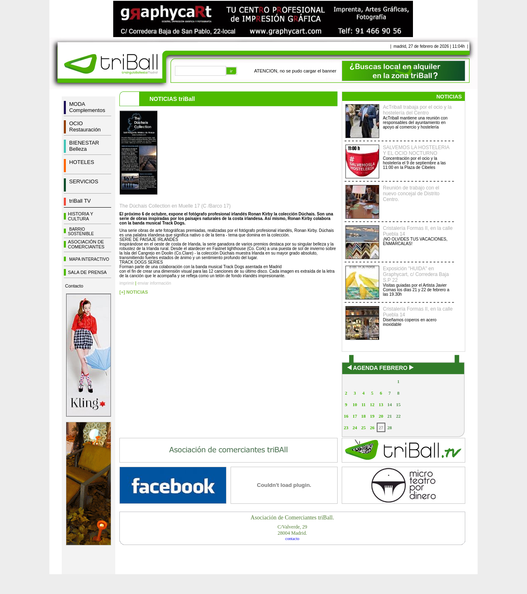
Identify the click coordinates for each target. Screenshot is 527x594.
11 (363, 404)
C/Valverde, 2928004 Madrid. (292, 530)
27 (381, 427)
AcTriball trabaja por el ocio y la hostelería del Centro (417, 110)
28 (389, 427)
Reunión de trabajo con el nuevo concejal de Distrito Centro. (411, 193)
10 (354, 404)
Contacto (74, 285)
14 (389, 404)
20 (381, 416)
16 (346, 416)
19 (372, 416)
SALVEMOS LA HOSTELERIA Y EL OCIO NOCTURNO (416, 150)
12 (372, 404)
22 (398, 416)
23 (346, 427)
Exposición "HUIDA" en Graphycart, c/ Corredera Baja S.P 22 (416, 274)
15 (398, 404)
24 (354, 427)
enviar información (154, 283)
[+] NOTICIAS (133, 292)
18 (363, 416)
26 (372, 427)
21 (389, 416)
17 (354, 416)
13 (381, 404)
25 (363, 427)
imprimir (126, 283)
